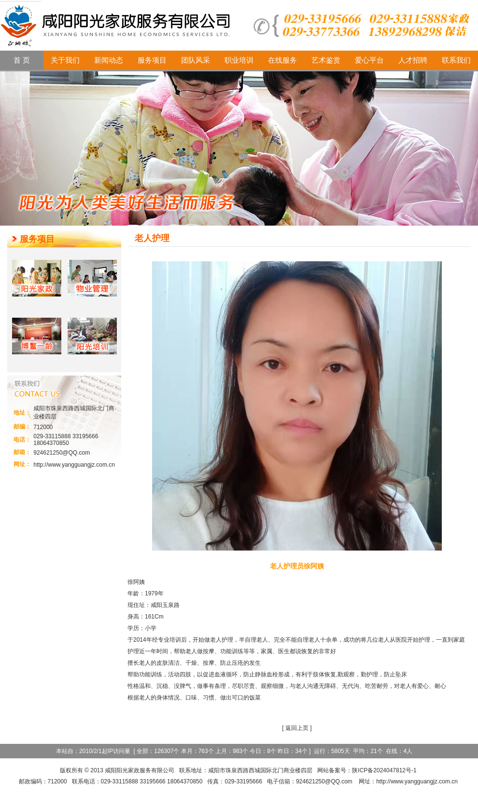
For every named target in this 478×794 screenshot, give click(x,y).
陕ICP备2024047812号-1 (384, 770)
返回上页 (297, 728)
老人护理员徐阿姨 (297, 566)
